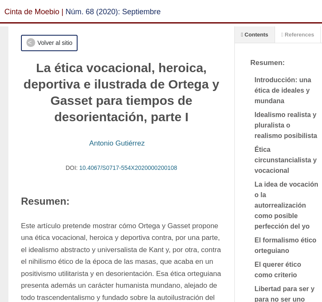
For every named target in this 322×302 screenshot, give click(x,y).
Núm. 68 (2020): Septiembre (113, 12)
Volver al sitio (54, 42)
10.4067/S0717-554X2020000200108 (128, 167)
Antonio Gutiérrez (117, 143)
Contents (254, 34)
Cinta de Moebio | (34, 12)
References (297, 34)
